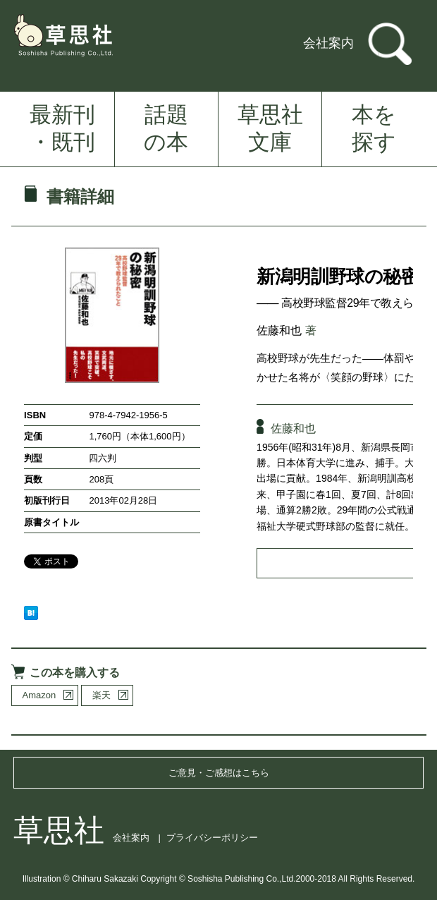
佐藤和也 (279, 330)
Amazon (39, 695)
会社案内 (328, 43)
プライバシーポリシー (212, 837)
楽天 (101, 695)
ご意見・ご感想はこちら (218, 772)
